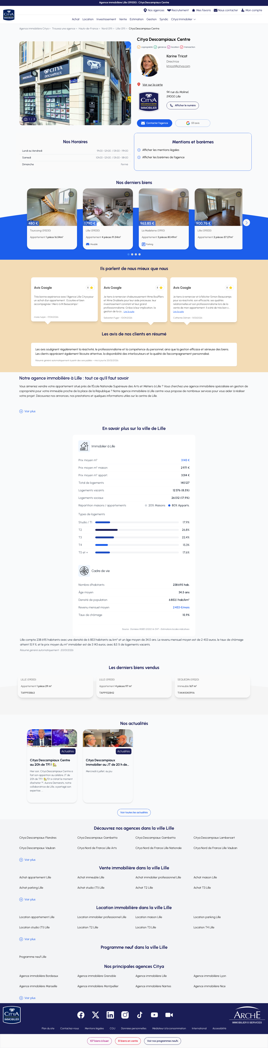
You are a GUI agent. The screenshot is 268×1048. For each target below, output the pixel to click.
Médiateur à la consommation (169, 1028)
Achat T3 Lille (202, 887)
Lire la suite (129, 311)
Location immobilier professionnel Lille (101, 917)
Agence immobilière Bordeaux (38, 976)
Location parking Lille (207, 917)
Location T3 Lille (145, 927)
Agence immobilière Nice (210, 986)
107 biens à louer (99, 1040)
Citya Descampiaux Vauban (37, 848)
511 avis (192, 123)
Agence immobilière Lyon (210, 976)
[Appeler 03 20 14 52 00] (183, 105)
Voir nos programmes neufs (162, 1040)
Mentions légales (94, 1028)
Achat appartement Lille (35, 877)
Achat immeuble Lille (90, 877)
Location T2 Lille (87, 927)
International (199, 1028)
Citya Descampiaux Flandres (37, 837)
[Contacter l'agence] (154, 123)
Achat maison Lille (205, 877)
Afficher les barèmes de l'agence (161, 157)
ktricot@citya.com (178, 66)
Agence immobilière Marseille (38, 986)
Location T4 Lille (204, 927)
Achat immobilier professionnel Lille (158, 877)
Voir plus (27, 411)
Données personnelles (133, 1028)
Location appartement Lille (36, 917)
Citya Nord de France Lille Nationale (158, 848)
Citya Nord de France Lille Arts (97, 848)
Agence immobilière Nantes (153, 986)
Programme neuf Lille (32, 956)
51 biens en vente (128, 1040)
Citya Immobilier (183, 19)
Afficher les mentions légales (158, 150)
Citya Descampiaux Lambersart (214, 837)
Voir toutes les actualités (134, 812)
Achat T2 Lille (144, 887)
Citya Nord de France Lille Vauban (215, 848)
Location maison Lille (148, 917)
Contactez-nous (69, 1028)
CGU (112, 1028)
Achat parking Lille (31, 887)
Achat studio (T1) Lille (90, 887)
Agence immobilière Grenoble (96, 976)
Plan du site (48, 1028)
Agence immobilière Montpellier (98, 986)
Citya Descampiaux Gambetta (97, 837)
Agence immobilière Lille (151, 976)
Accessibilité (219, 1028)
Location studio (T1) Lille (34, 927)
